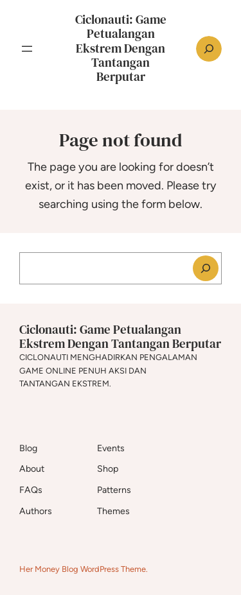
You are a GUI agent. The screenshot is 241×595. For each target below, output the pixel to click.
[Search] (206, 268)
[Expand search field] (209, 49)
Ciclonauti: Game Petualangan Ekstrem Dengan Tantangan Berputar (120, 48)
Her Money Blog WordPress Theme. (83, 569)
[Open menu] (27, 48)
